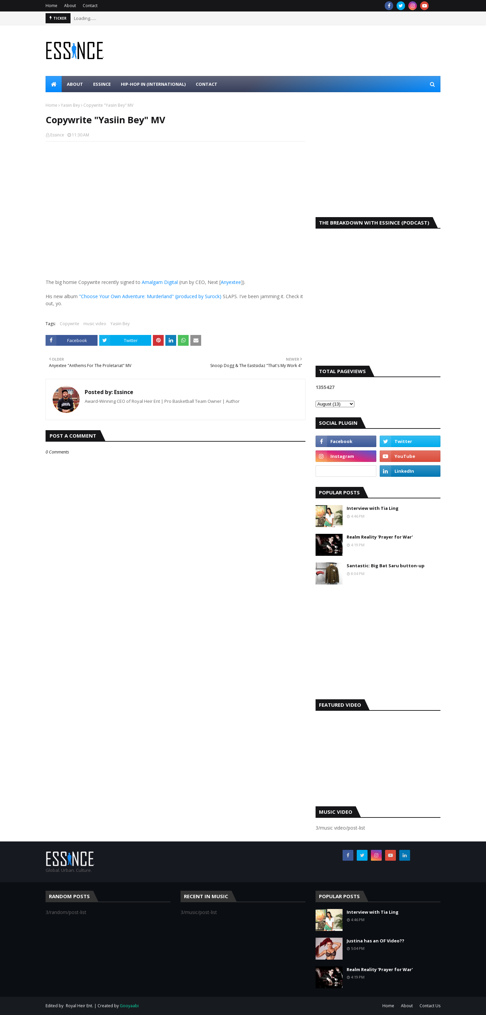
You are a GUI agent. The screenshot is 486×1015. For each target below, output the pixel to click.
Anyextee (231, 282)
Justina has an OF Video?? (375, 941)
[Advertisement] (378, 159)
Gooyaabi (129, 1006)
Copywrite (69, 324)
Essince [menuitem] (102, 84)
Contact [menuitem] (206, 84)
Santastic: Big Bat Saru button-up (386, 566)
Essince (57, 135)
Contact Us (430, 1006)
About (70, 5)
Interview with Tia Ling (373, 508)
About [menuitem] (75, 84)
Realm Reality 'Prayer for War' (380, 537)
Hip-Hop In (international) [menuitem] (153, 84)
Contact (90, 5)
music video (94, 324)
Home (51, 5)
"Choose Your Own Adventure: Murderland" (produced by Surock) (150, 296)
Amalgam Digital (160, 282)
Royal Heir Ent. (79, 1006)
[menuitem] (54, 84)
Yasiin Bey (70, 105)
